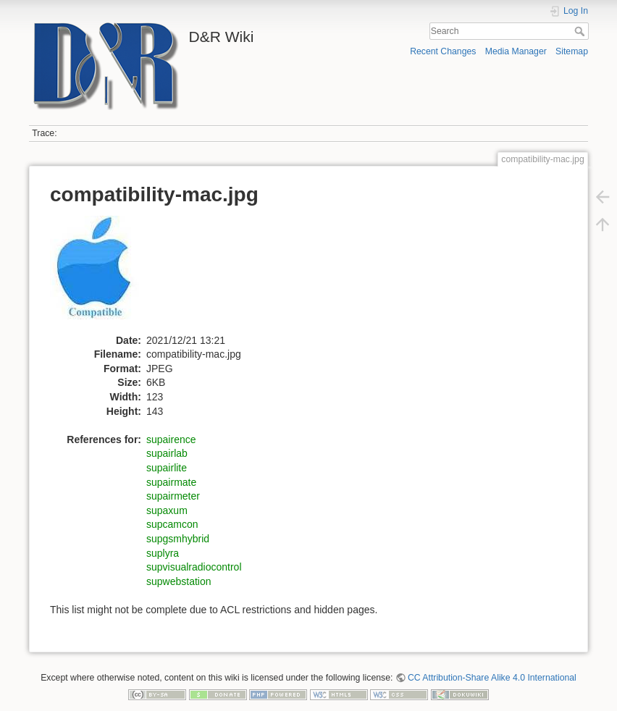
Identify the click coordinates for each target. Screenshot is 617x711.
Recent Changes (443, 51)
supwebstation (178, 581)
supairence (171, 439)
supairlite (166, 468)
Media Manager (516, 51)
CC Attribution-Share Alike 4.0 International (492, 678)
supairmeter (173, 496)
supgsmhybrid (177, 538)
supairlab (167, 453)
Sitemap (571, 51)
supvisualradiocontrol (194, 567)
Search (581, 31)
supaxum (167, 510)
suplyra (162, 553)
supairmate (171, 482)
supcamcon (172, 524)
